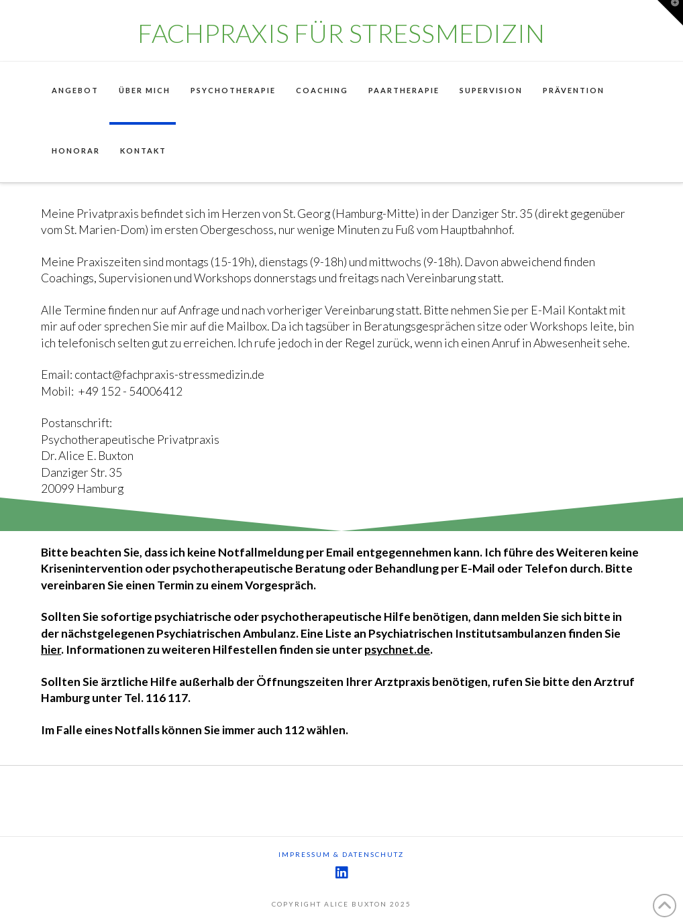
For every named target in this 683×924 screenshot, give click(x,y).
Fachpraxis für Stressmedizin (341, 33)
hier (51, 649)
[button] (670, 12)
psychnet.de (397, 649)
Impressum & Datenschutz (341, 854)
